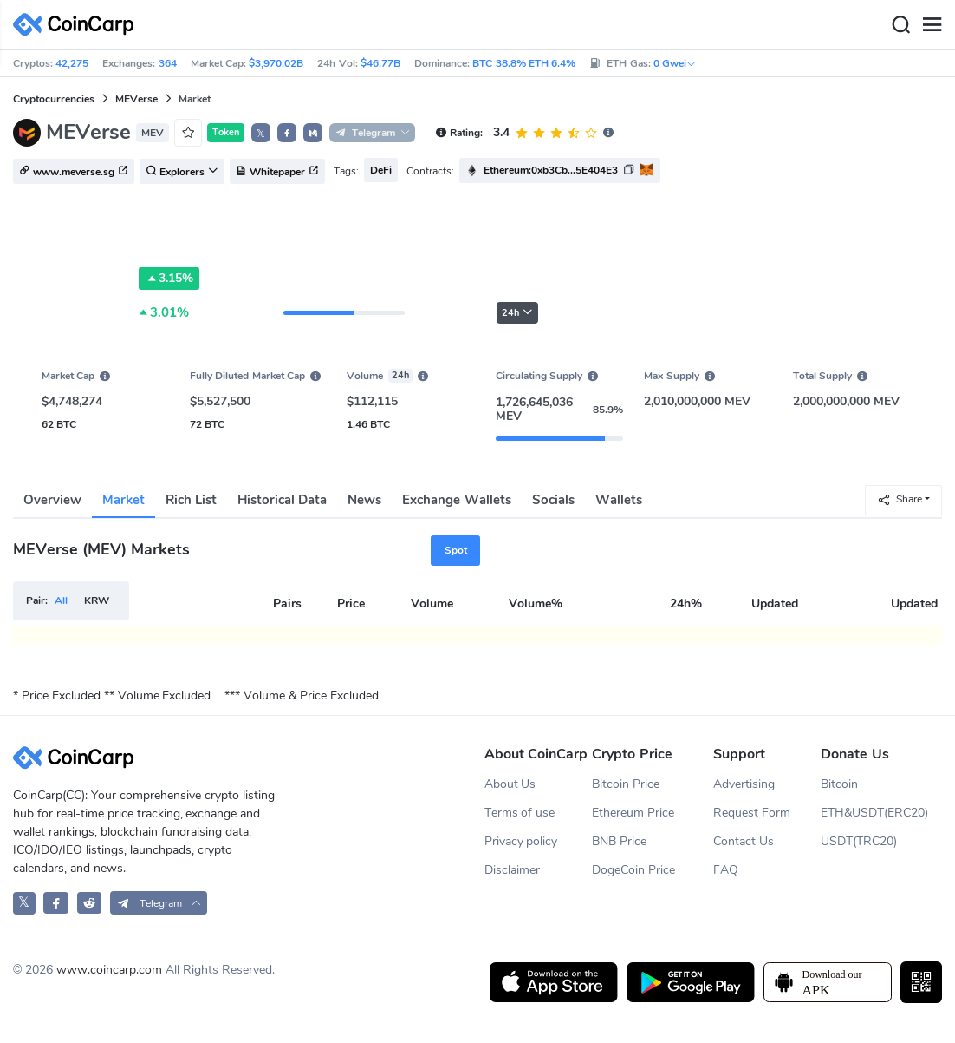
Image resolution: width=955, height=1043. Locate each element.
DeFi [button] (381, 170)
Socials (553, 499)
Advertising (744, 784)
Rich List (191, 499)
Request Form (751, 812)
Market (123, 499)
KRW (96, 600)
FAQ (725, 870)
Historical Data (282, 499)
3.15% (169, 278)
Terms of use (519, 812)
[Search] (900, 25)
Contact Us (743, 841)
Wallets (618, 499)
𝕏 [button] (261, 134)
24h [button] (517, 312)
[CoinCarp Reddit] (89, 903)
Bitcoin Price (625, 784)
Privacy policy (521, 841)
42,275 (71, 63)
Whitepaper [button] (277, 172)
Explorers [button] (182, 172)
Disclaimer (512, 870)
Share (899, 499)
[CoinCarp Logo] (78, 24)
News (364, 499)
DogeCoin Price (633, 870)
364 (168, 63)
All (61, 600)
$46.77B (380, 63)
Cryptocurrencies (53, 99)
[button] (286, 132)
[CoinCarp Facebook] (55, 903)
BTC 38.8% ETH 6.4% (523, 63)
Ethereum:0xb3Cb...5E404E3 (551, 170)
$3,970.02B (276, 63)
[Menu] (931, 25)
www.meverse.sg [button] (73, 172)
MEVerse (136, 99)
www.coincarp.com (109, 969)
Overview (52, 499)
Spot (456, 550)
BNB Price (619, 841)
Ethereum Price (633, 812)
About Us (510, 784)
